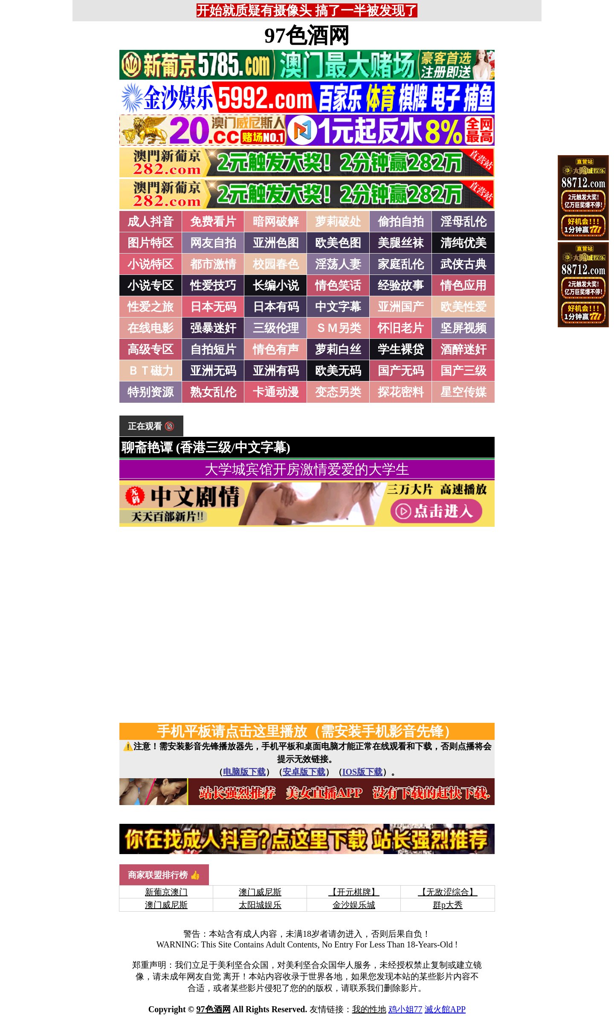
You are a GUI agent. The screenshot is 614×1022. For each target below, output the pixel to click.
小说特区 (150, 264)
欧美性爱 (463, 306)
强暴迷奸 (213, 328)
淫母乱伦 (463, 221)
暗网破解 (276, 221)
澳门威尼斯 (260, 892)
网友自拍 (213, 243)
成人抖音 (150, 221)
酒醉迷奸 (463, 349)
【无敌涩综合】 (448, 892)
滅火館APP (445, 1009)
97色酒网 (307, 35)
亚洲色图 (276, 243)
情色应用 (463, 285)
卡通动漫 (276, 392)
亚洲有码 (276, 370)
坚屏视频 (463, 328)
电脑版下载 (244, 772)
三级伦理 (276, 328)
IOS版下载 (362, 772)
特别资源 (150, 392)
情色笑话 (338, 285)
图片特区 (150, 243)
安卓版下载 (304, 772)
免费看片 (213, 221)
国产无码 (401, 370)
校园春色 (276, 264)
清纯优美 (463, 243)
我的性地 (369, 1009)
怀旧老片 (401, 328)
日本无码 (213, 306)
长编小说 (276, 285)
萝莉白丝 (338, 349)
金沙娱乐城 (354, 904)
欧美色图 (338, 243)
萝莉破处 (338, 221)
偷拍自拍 (401, 221)
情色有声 (276, 349)
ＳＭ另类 (338, 328)
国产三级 (463, 370)
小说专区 (150, 285)
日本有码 (276, 306)
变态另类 (338, 392)
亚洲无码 (213, 370)
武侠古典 (463, 264)
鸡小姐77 (405, 1009)
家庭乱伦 (401, 264)
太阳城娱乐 (260, 904)
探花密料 (401, 392)
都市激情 (213, 264)
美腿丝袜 (401, 243)
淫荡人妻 (338, 264)
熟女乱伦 (213, 392)
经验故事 (401, 285)
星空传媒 (463, 392)
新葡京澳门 (166, 892)
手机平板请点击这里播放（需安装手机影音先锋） (307, 731)
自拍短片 (213, 349)
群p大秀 (448, 904)
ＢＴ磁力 (150, 370)
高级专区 (150, 349)
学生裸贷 (401, 349)
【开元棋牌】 (353, 892)
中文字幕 (338, 306)
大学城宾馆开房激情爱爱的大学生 (307, 469)
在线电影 (150, 328)
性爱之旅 (150, 306)
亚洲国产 (401, 306)
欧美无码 (338, 370)
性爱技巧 (213, 285)
